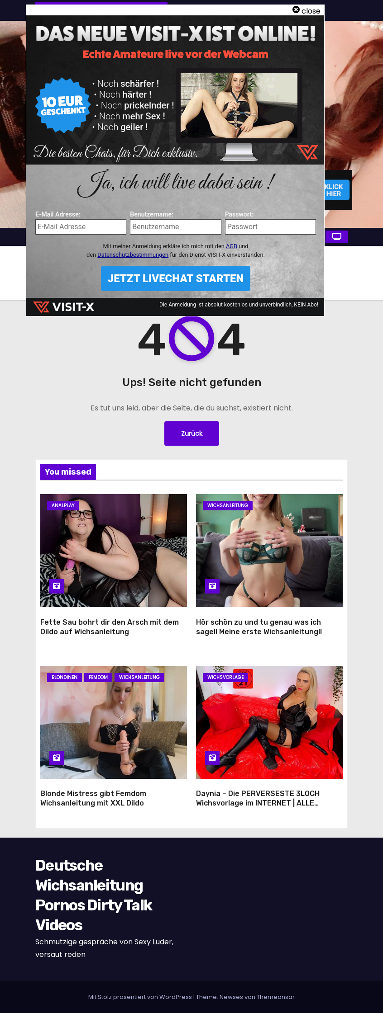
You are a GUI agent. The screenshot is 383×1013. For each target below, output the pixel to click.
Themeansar (276, 997)
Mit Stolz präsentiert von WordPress (140, 997)
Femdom (98, 677)
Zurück (191, 433)
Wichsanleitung (227, 505)
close (311, 11)
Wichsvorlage (225, 677)
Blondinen (64, 677)
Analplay (63, 505)
